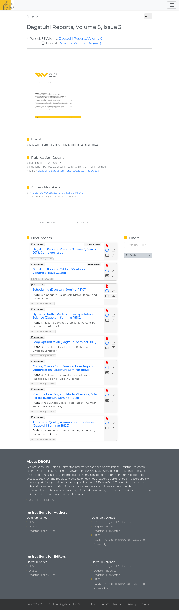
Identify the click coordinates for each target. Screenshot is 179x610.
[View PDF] (107, 245)
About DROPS (100, 604)
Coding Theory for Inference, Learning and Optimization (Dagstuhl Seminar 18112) (63, 368)
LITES (97, 535)
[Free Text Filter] (138, 245)
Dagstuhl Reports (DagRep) (79, 43)
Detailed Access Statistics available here (56, 192)
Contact (146, 604)
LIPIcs (32, 522)
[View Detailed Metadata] (107, 250)
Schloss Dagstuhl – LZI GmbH (67, 604)
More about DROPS (41, 500)
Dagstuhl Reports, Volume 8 (80, 38)
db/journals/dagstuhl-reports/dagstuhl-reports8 (68, 170)
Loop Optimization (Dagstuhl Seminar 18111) (64, 342)
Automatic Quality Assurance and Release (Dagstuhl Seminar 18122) (63, 423)
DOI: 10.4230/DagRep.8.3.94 (43, 439)
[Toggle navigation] (172, 5)
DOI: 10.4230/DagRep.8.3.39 (42, 356)
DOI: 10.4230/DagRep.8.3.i (42, 279)
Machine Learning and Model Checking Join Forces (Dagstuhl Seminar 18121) (65, 396)
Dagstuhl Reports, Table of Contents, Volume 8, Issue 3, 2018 (59, 271)
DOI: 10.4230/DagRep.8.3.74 (42, 412)
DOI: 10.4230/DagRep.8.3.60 (43, 384)
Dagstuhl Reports (105, 526)
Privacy (131, 604)
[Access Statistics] (113, 250)
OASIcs (33, 526)
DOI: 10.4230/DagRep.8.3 (41, 259)
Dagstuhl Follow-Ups (42, 531)
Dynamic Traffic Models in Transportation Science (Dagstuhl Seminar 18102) (63, 315)
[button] (148, 16)
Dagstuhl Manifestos (107, 531)
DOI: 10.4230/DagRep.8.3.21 (42, 331)
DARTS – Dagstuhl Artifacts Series (115, 522)
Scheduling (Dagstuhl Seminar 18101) (60, 289)
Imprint (118, 604)
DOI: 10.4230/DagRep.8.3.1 (42, 303)
